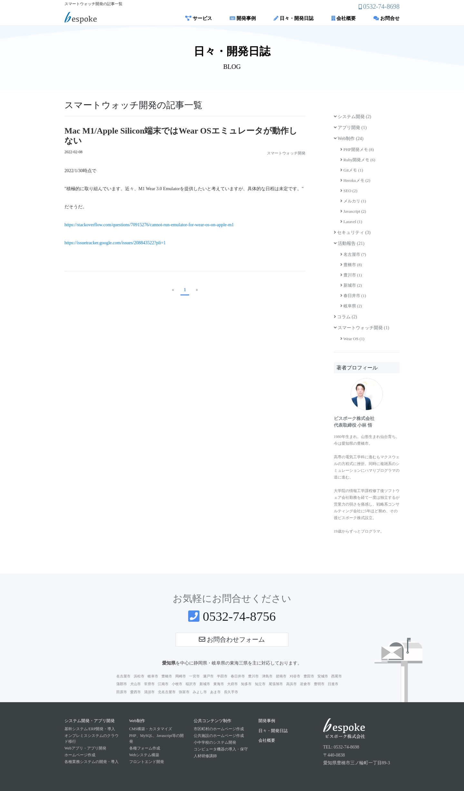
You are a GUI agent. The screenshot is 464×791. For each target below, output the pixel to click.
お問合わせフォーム (232, 639)
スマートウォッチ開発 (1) (361, 327)
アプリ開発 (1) (350, 127)
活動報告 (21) (349, 243)
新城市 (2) (351, 285)
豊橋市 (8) (351, 264)
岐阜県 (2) (351, 305)
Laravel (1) (351, 221)
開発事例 (243, 18)
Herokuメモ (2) (355, 180)
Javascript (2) (353, 211)
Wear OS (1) (352, 338)
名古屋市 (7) (353, 254)
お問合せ (386, 18)
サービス (198, 18)
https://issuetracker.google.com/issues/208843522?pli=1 (115, 242)
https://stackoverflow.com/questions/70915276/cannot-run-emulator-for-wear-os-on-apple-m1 (149, 224)
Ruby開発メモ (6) (357, 159)
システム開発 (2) (352, 116)
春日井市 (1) (353, 295)
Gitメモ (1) (351, 170)
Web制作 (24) (348, 138)
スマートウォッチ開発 (286, 153)
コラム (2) (345, 316)
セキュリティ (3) (352, 232)
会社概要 (343, 18)
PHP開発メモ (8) (357, 149)
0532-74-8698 (381, 6)
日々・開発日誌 (294, 18)
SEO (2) (348, 190)
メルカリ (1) (353, 201)
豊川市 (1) (351, 275)
